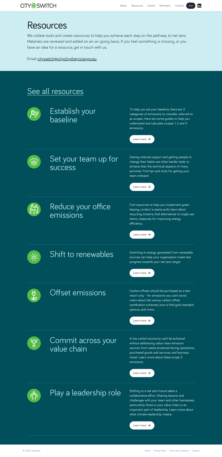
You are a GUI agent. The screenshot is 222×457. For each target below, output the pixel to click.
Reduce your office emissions (80, 211)
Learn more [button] (142, 139)
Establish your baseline (73, 115)
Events (151, 5)
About (123, 5)
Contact (179, 5)
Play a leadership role (85, 393)
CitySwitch (35, 451)
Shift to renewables (81, 254)
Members (165, 5)
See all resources (55, 91)
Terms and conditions (179, 451)
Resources (137, 5)
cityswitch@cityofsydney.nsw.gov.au (67, 59)
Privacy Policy (160, 451)
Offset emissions (78, 293)
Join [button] (191, 6)
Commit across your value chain (83, 344)
